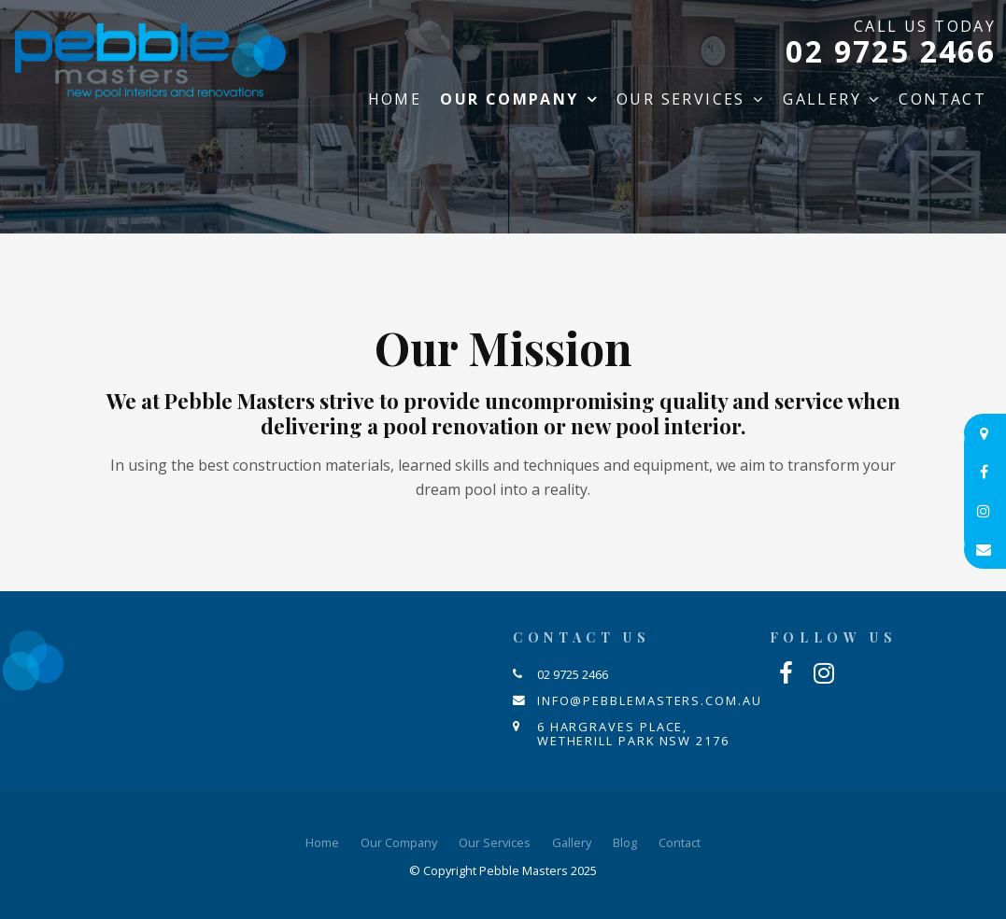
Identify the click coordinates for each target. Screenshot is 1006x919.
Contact (942, 99)
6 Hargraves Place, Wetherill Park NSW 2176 (633, 733)
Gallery (822, 99)
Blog (625, 842)
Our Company (509, 99)
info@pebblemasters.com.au (649, 700)
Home (395, 99)
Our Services (680, 99)
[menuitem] (322, 843)
